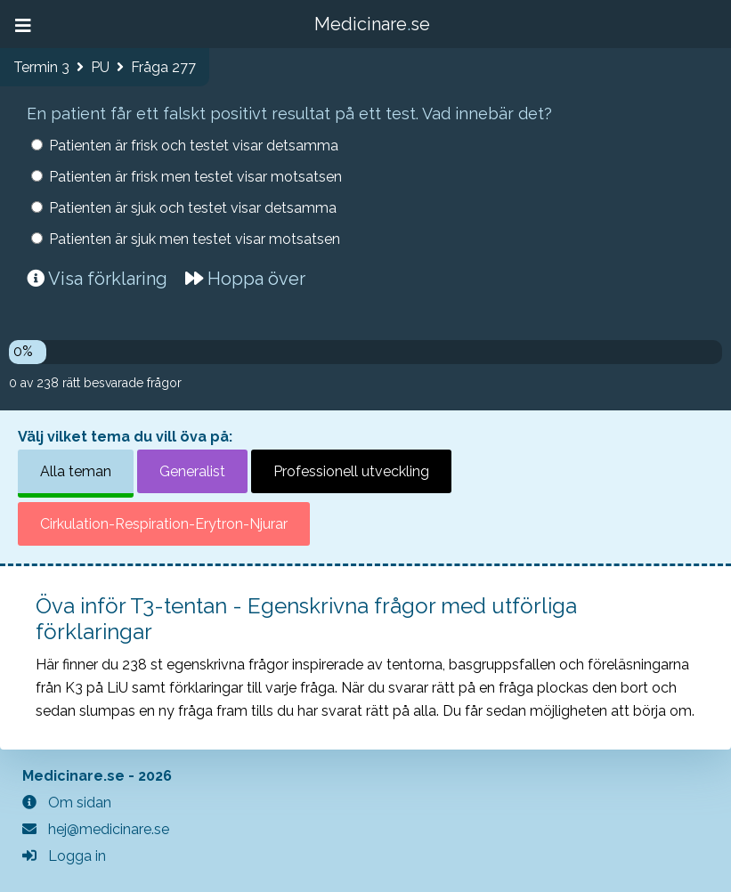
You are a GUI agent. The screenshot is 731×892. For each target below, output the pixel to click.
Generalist (192, 471)
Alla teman (75, 471)
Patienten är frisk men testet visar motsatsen (195, 176)
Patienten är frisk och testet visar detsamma (193, 145)
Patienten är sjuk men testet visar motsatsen (194, 239)
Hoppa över (245, 278)
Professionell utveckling (351, 471)
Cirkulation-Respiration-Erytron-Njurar (164, 523)
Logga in (64, 855)
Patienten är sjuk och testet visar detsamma (193, 207)
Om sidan (66, 802)
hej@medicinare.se (95, 829)
